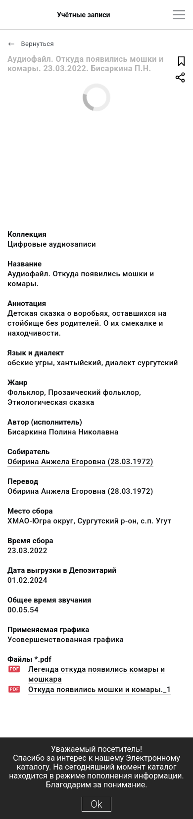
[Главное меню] (179, 14)
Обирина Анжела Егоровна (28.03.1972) (80, 461)
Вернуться (30, 43)
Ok (96, 804)
